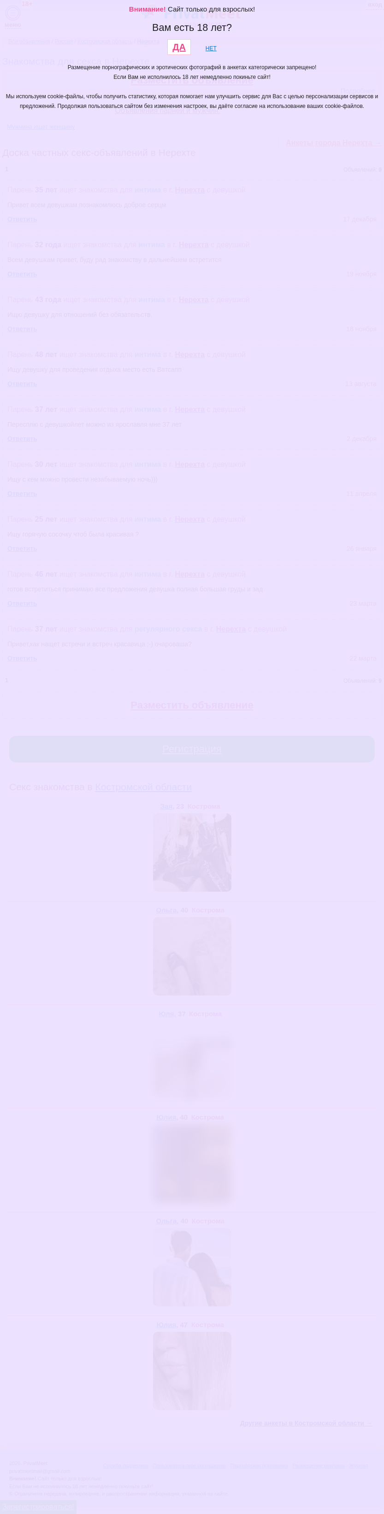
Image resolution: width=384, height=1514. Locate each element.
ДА (179, 47)
